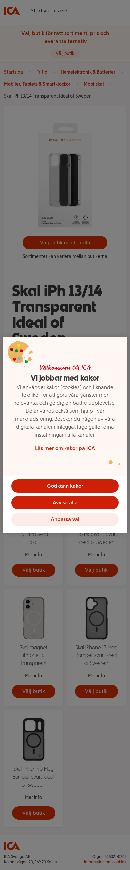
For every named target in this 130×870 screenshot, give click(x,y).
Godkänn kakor (65, 486)
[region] (65, 435)
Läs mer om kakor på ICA (65, 448)
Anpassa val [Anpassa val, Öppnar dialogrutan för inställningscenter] (65, 519)
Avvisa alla (65, 502)
